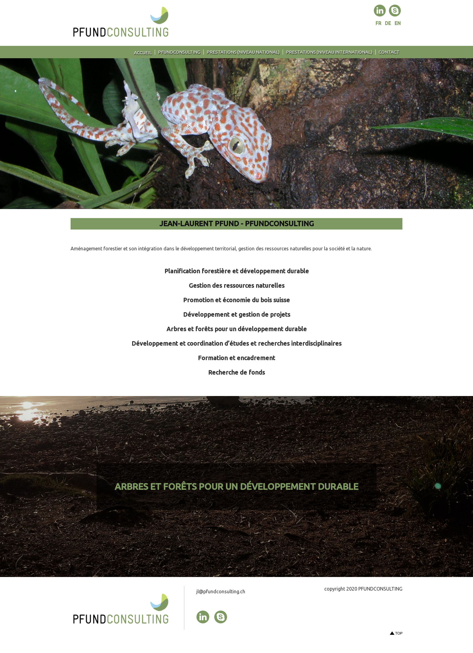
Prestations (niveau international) (329, 52)
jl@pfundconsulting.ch (220, 591)
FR (379, 23)
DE (388, 23)
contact (389, 52)
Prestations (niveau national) (243, 52)
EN (398, 23)
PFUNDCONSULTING (179, 52)
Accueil (143, 52)
